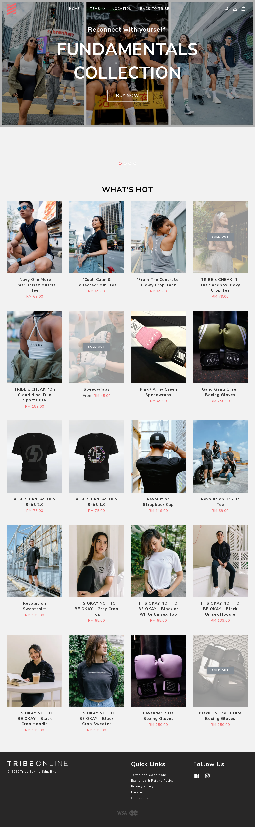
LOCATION (122, 9)
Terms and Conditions (149, 775)
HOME (74, 9)
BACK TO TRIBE (154, 9)
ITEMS (96, 9)
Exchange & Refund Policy (152, 781)
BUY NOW (127, 96)
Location (138, 792)
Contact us (140, 798)
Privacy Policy (142, 786)
